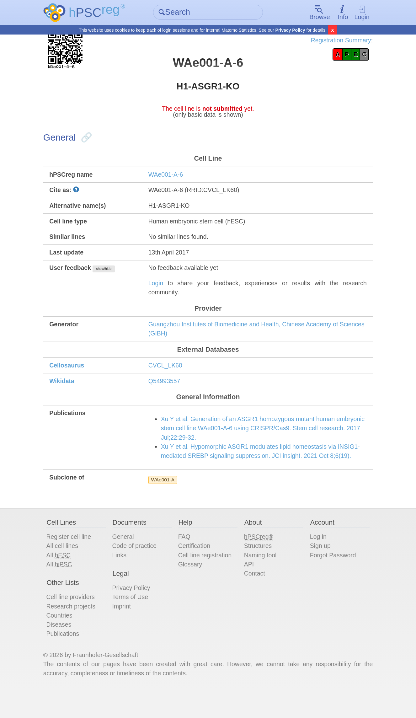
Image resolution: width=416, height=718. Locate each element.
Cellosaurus (70, 374)
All (61, 579)
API (248, 588)
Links (121, 579)
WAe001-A (164, 501)
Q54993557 (166, 390)
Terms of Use (132, 622)
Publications (66, 659)
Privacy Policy (290, 30)
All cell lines (65, 569)
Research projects (74, 631)
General (125, 560)
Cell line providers (74, 622)
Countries (62, 641)
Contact (254, 597)
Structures (257, 569)
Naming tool (260, 579)
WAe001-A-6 (167, 178)
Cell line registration (206, 579)
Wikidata (65, 390)
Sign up (318, 569)
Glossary (191, 588)
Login (359, 13)
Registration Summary (337, 40)
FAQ (185, 560)
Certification (195, 569)
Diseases (62, 650)
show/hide (108, 275)
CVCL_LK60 (167, 374)
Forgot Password (331, 579)
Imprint (123, 631)
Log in (316, 560)
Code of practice (137, 569)
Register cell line (72, 560)
